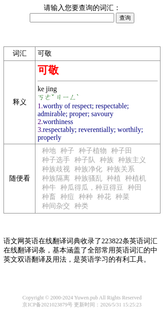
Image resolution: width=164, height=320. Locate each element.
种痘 (67, 196)
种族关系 (121, 169)
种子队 (84, 160)
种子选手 (56, 160)
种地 (49, 150)
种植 (114, 178)
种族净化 (88, 169)
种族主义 (132, 160)
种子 (67, 150)
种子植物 (93, 150)
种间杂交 (56, 206)
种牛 (49, 187)
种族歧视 (56, 169)
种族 (107, 160)
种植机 (135, 178)
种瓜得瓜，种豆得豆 (91, 187)
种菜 (122, 196)
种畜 (49, 196)
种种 (86, 196)
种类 (81, 206)
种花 (104, 196)
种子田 (121, 150)
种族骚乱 (88, 178)
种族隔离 (56, 178)
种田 (135, 187)
